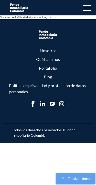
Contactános (75, 178)
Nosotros (48, 50)
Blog (48, 76)
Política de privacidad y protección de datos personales (47, 88)
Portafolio (48, 68)
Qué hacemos (48, 59)
